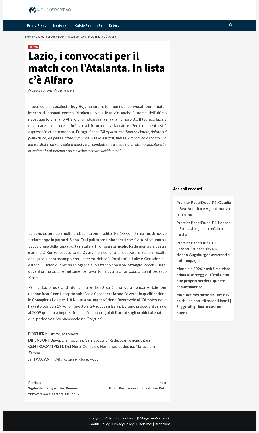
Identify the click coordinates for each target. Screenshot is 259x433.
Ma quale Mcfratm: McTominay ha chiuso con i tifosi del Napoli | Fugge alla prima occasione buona (203, 306)
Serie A (33, 48)
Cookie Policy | (100, 426)
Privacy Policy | (124, 426)
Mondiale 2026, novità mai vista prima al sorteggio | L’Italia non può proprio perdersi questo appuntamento (203, 280)
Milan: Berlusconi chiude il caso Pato (132, 387)
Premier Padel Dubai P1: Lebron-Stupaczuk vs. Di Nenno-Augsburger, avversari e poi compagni (203, 253)
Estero (114, 25)
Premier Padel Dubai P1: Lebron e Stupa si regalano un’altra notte (203, 231)
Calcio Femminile (88, 25)
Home (29, 38)
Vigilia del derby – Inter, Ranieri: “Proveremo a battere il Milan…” (62, 390)
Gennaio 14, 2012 (42, 92)
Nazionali (60, 25)
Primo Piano (37, 25)
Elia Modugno (66, 92)
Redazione (163, 426)
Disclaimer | (145, 426)
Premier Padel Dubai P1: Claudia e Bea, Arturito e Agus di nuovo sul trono (203, 210)
